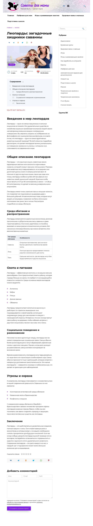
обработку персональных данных (17, 502)
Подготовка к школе (15, 21)
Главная (10, 15)
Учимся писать (66, 105)
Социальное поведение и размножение (30, 97)
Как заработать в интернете (71, 61)
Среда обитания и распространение (29, 92)
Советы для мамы (35, 5)
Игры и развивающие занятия (47, 15)
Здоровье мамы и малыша (73, 15)
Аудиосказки (65, 41)
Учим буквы (65, 101)
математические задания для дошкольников (71, 74)
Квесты (63, 65)
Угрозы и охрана (18, 100)
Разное (12, 64)
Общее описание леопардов (23, 89)
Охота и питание (18, 95)
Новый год (65, 79)
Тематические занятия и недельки (70, 92)
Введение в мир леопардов (23, 86)
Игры (63, 53)
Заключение (20, 103)
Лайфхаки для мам (24, 15)
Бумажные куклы (67, 45)
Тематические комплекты (70, 97)
